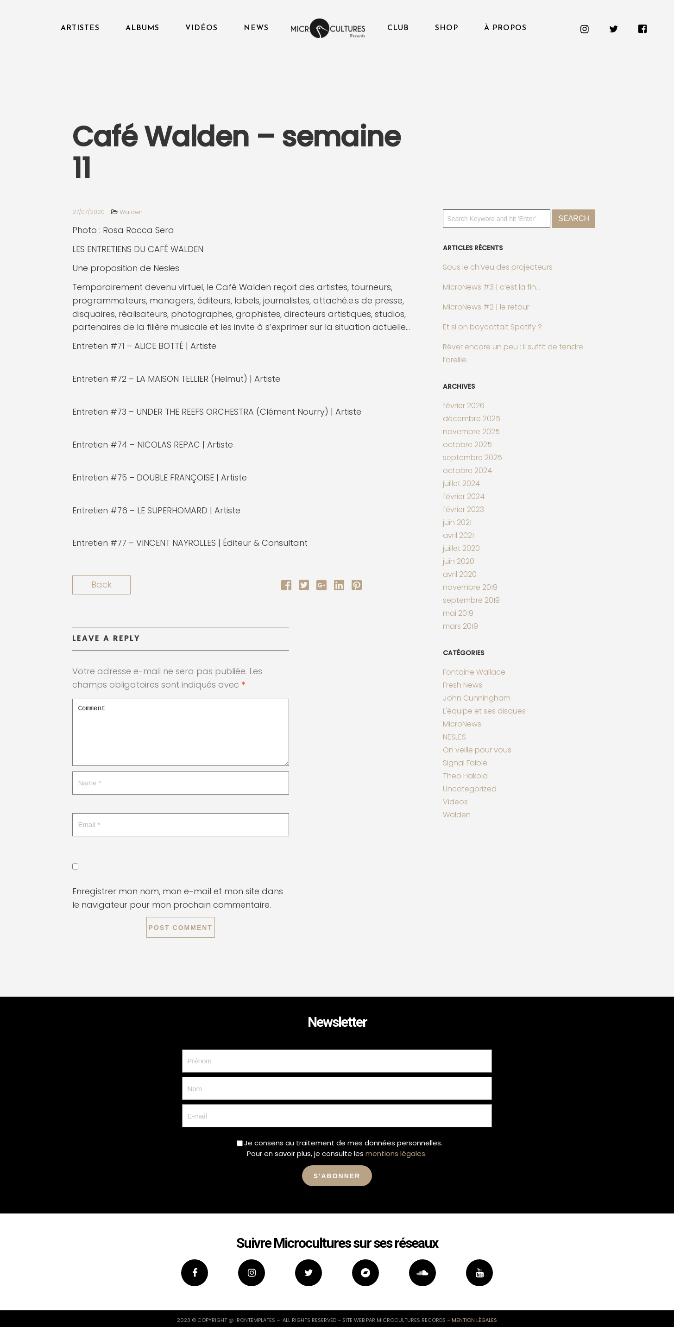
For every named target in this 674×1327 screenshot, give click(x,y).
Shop (446, 28)
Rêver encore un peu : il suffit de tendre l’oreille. (513, 353)
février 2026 (464, 405)
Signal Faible (465, 763)
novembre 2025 (471, 431)
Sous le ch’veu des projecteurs (498, 267)
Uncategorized (470, 789)
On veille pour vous (477, 750)
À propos (505, 28)
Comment (180, 732)
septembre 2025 (472, 457)
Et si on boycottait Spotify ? (492, 327)
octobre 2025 (467, 444)
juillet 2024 (461, 483)
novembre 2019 (470, 587)
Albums (142, 28)
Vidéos (201, 28)
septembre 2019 (471, 600)
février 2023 (463, 509)
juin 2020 (458, 561)
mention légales (474, 1320)
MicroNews (462, 724)
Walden (131, 212)
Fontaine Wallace (474, 672)
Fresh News (462, 685)
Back (101, 584)
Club (398, 28)
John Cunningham (476, 698)
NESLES (454, 737)
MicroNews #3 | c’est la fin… (491, 287)
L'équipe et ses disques (484, 711)
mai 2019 (458, 613)
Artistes (80, 28)
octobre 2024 (467, 470)
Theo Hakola (465, 776)
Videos (455, 801)
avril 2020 (460, 574)
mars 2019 (460, 626)
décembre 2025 (471, 418)
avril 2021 (458, 535)
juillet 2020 (461, 548)
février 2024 (464, 496)
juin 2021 (457, 522)
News (256, 28)
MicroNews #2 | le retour (486, 307)
